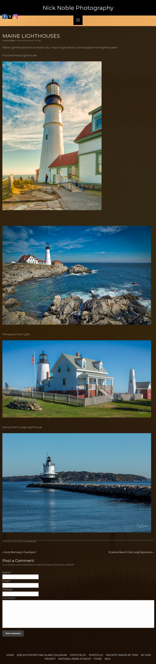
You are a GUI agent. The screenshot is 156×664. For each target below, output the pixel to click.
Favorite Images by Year (122, 655)
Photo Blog (78, 655)
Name (6, 572)
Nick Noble (10, 41)
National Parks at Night (74, 659)
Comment (8, 598)
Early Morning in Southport (19, 552)
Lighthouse (31, 541)
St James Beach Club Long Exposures (131, 552)
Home (10, 655)
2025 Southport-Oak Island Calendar (42, 655)
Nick (107, 659)
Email (5, 581)
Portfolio (96, 655)
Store (98, 659)
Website (7, 589)
